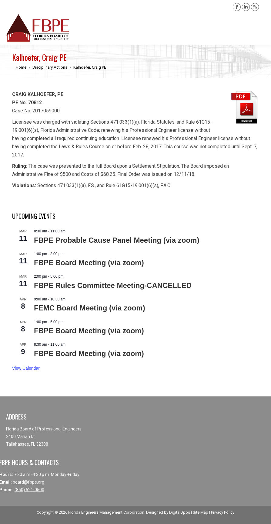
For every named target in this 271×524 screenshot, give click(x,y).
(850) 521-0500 (29, 489)
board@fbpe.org (28, 482)
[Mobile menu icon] (261, 28)
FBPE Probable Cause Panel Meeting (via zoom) (116, 240)
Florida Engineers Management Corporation (106, 512)
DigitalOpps (179, 512)
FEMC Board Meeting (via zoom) (89, 308)
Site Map (200, 512)
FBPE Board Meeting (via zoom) (89, 263)
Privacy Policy (222, 512)
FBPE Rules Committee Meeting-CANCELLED (113, 285)
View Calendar (26, 368)
